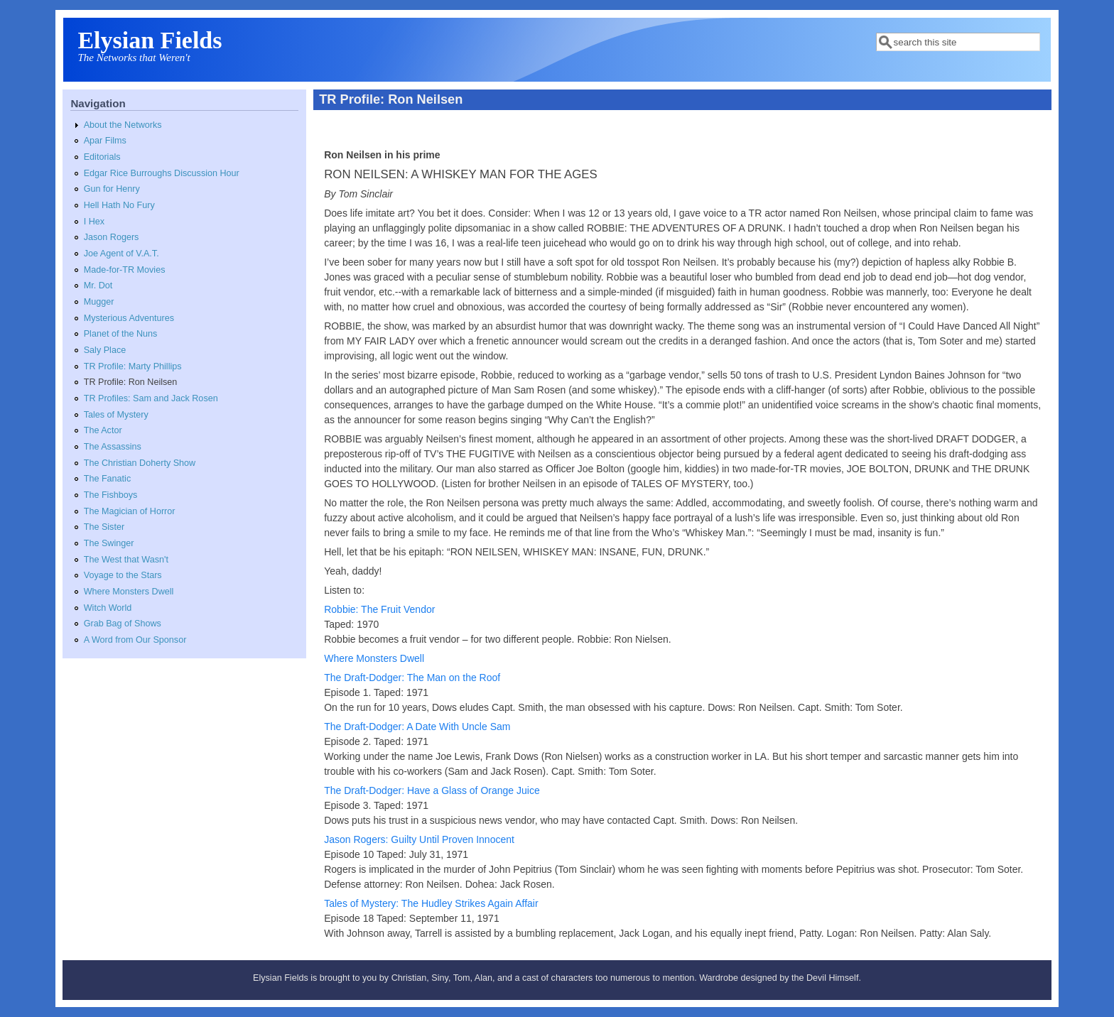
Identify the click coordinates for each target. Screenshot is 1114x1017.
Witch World (108, 608)
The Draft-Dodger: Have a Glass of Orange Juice (431, 790)
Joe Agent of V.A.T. (121, 254)
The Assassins (112, 447)
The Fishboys (111, 495)
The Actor (103, 430)
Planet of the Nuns (121, 334)
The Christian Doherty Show (140, 463)
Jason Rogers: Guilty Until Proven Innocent (419, 839)
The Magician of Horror (129, 511)
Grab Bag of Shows (122, 624)
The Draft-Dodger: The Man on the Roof (412, 677)
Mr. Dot (98, 285)
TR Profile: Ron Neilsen (131, 382)
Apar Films (105, 141)
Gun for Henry (112, 189)
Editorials (102, 157)
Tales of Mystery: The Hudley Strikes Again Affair (431, 903)
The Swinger (109, 543)
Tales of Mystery (116, 415)
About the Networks (123, 125)
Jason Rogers (111, 237)
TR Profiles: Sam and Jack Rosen (151, 398)
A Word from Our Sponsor (135, 640)
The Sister (104, 527)
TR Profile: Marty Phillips (133, 366)
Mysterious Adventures (129, 318)
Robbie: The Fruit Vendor (379, 609)
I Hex (94, 222)
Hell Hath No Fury (119, 205)
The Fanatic (107, 479)
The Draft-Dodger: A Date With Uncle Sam (417, 726)
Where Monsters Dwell (129, 592)
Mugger (99, 302)
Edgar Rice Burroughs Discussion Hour (161, 173)
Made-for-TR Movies (125, 270)
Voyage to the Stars (123, 575)
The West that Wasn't (126, 560)
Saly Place (105, 350)
